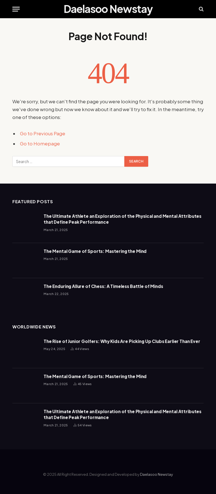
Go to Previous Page (42, 133)
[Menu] (16, 9)
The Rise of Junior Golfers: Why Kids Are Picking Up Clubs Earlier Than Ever (122, 341)
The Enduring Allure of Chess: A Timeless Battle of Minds (103, 286)
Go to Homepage (40, 144)
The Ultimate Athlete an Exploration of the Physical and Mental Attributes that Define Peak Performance (122, 219)
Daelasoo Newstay (156, 474)
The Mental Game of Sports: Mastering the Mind (95, 251)
